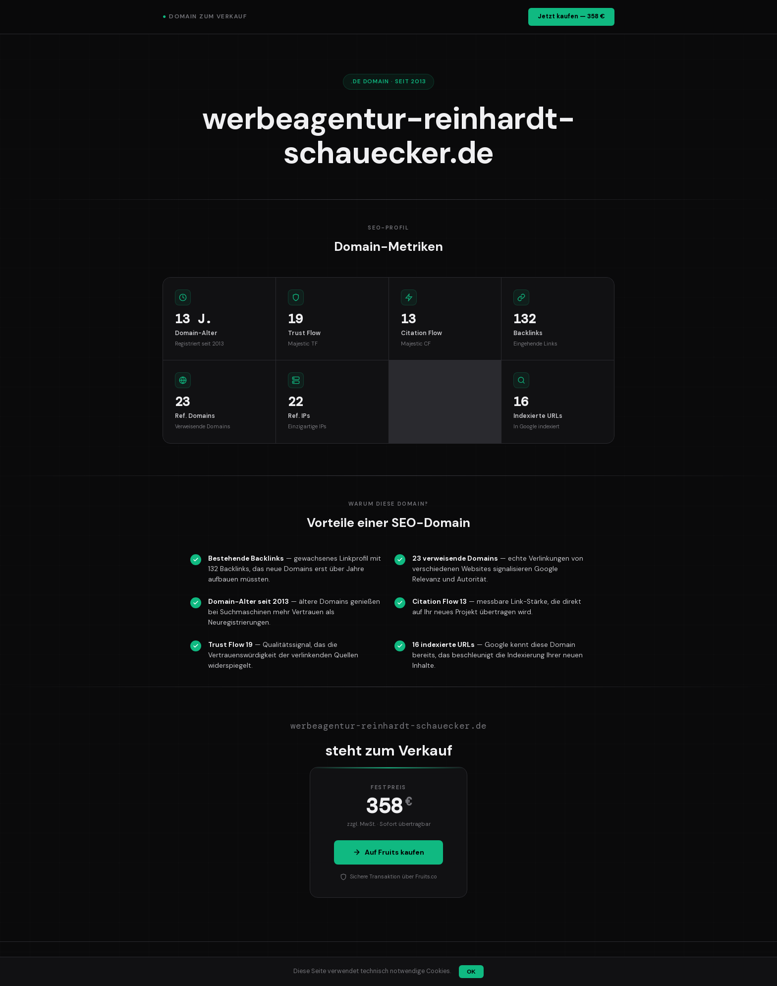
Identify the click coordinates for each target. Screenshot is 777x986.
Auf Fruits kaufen (388, 852)
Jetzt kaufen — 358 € (571, 16)
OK (471, 972)
